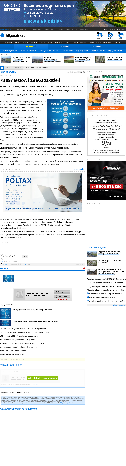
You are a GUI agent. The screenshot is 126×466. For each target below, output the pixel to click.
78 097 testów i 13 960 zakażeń (36, 68)
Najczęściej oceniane (115, 51)
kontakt (121, 35)
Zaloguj (62, 403)
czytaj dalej (79, 169)
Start (7, 68)
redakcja (100, 35)
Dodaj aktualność (37, 29)
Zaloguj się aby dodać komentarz (42, 378)
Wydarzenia (64, 46)
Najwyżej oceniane (82, 51)
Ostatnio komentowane (28, 51)
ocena (26, 264)
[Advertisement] (31, 248)
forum (6, 264)
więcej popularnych (119, 305)
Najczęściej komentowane (49, 51)
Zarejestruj (68, 403)
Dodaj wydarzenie (23, 29)
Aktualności (31, 46)
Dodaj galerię (49, 29)
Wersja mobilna (5, 29)
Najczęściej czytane (10, 51)
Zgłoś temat (60, 29)
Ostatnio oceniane (98, 51)
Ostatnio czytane (67, 51)
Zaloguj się (121, 29)
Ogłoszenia (96, 46)
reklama (110, 35)
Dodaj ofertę (84, 29)
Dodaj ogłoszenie (72, 29)
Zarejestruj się (109, 29)
